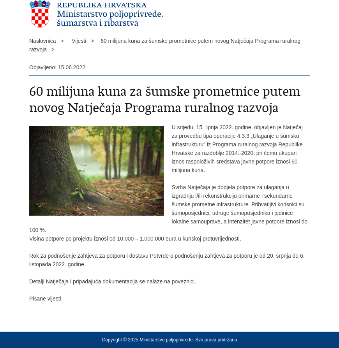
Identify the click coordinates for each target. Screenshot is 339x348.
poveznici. (184, 281)
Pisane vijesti (45, 298)
